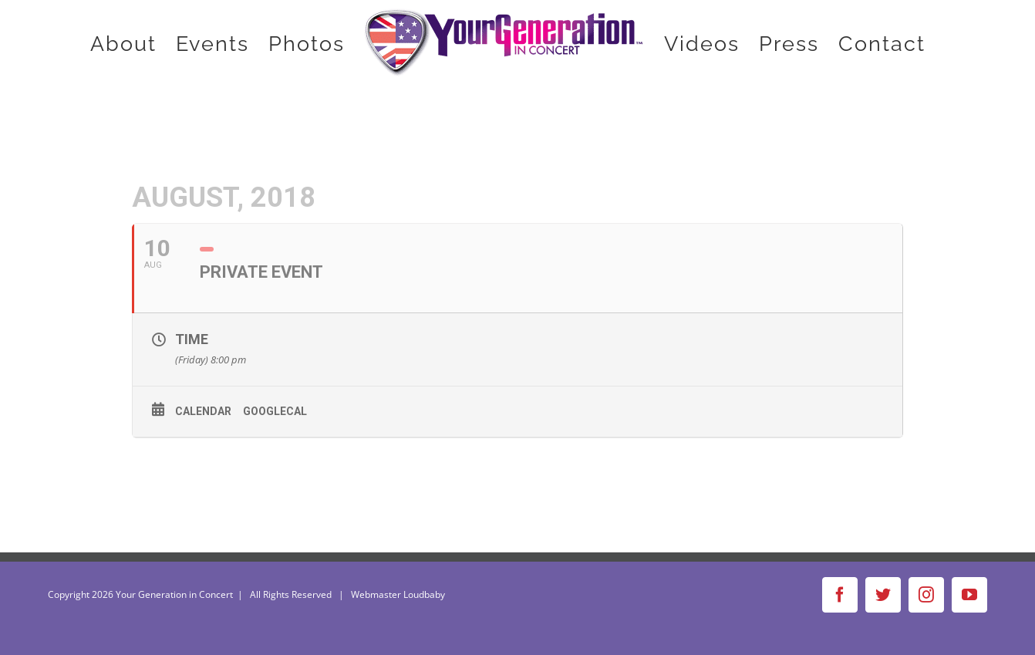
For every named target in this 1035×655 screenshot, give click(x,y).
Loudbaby (424, 594)
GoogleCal (275, 411)
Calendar (203, 411)
